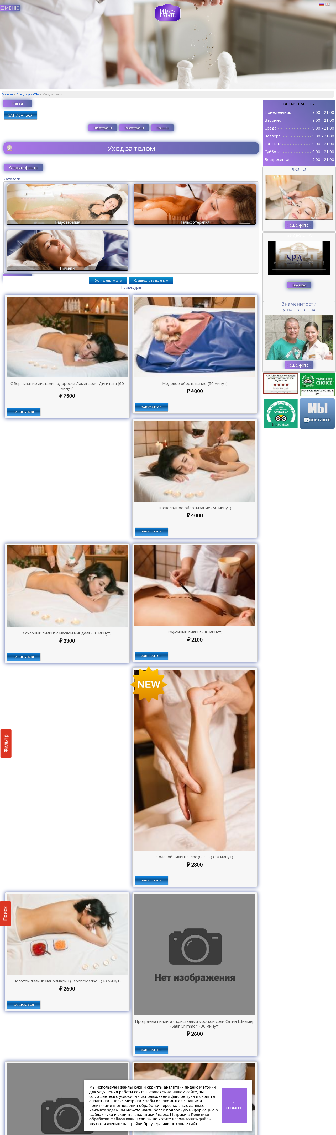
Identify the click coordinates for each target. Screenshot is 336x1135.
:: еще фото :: (299, 225)
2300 (67, 641)
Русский (321, 4)
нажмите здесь (103, 1109)
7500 (67, 396)
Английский (327, 4)
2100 (195, 640)
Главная (7, 94)
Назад (17, 103)
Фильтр (6, 743)
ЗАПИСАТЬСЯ (20, 115)
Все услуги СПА (28, 94)
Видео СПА (299, 235)
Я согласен (234, 1105)
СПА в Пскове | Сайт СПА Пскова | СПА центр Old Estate (168, 13)
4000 (195, 391)
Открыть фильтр (23, 167)
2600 (67, 989)
